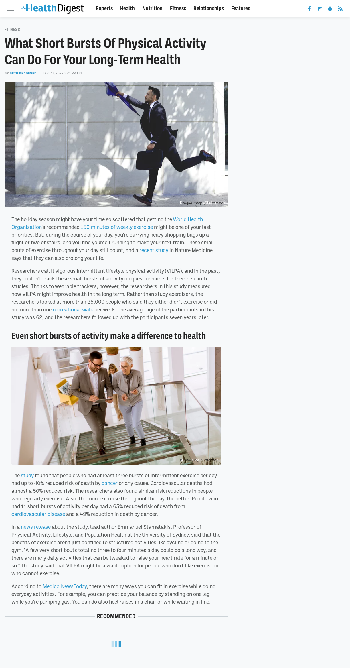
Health (127, 8)
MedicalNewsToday (65, 586)
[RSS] (340, 9)
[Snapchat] (330, 9)
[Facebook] (309, 9)
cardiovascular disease (38, 514)
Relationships (208, 8)
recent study (153, 250)
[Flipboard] (320, 9)
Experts (104, 8)
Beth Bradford (23, 73)
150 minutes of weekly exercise (117, 227)
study (27, 475)
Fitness (178, 8)
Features (240, 8)
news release (36, 527)
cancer (110, 483)
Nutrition (152, 8)
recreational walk (73, 309)
